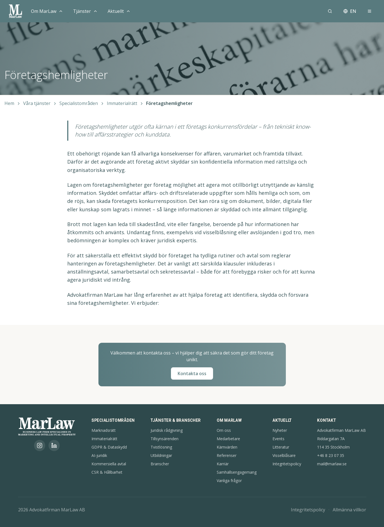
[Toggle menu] (60, 11)
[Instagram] (39, 445)
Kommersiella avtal (108, 463)
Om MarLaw (43, 11)
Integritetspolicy (286, 463)
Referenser (226, 455)
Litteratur (280, 447)
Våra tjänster (36, 103)
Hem (9, 103)
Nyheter (279, 430)
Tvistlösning (161, 447)
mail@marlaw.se (332, 463)
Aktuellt (116, 11)
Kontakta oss (192, 373)
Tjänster (82, 11)
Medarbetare (228, 438)
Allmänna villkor (349, 510)
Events (278, 438)
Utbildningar (161, 455)
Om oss (224, 430)
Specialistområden (78, 103)
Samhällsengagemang (237, 472)
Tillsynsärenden (164, 438)
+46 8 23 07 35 (330, 455)
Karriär (223, 463)
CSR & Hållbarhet (106, 472)
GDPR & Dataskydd (109, 447)
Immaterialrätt (122, 103)
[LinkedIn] (54, 445)
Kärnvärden (227, 447)
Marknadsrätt (103, 430)
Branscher (160, 463)
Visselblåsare (284, 455)
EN (349, 11)
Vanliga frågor (229, 480)
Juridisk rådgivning (167, 430)
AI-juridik (99, 455)
